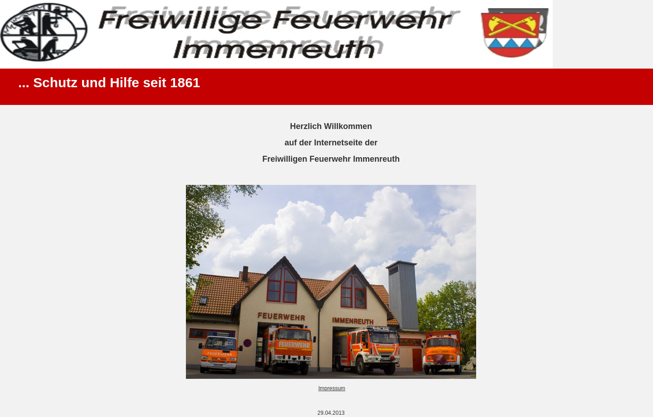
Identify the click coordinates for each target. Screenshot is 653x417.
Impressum (331, 388)
